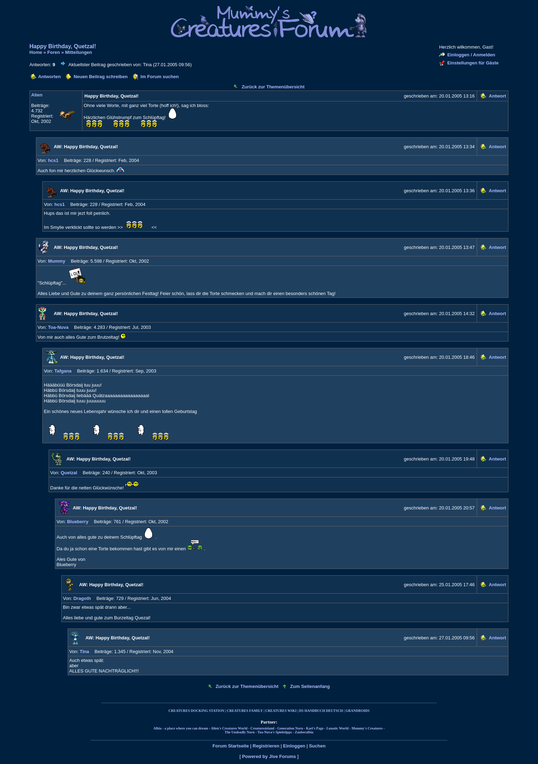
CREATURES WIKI (281, 711)
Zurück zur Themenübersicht (273, 86)
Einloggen (294, 746)
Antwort (497, 96)
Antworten (49, 76)
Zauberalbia (304, 732)
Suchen (317, 746)
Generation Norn (290, 728)
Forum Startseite (230, 746)
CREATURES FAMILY (245, 711)
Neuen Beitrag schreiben (101, 76)
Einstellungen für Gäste (473, 62)
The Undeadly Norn (239, 732)
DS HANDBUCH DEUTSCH (321, 711)
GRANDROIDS (358, 711)
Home (36, 52)
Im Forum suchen (160, 76)
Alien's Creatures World (229, 728)
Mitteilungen (78, 52)
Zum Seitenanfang (310, 686)
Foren (53, 52)
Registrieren (266, 746)
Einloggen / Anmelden (471, 54)
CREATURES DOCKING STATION (196, 711)
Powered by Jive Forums (269, 756)
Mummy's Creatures (367, 728)
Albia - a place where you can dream (180, 728)
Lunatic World (337, 728)
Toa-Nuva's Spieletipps (275, 732)
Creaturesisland (262, 728)
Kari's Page (314, 728)
